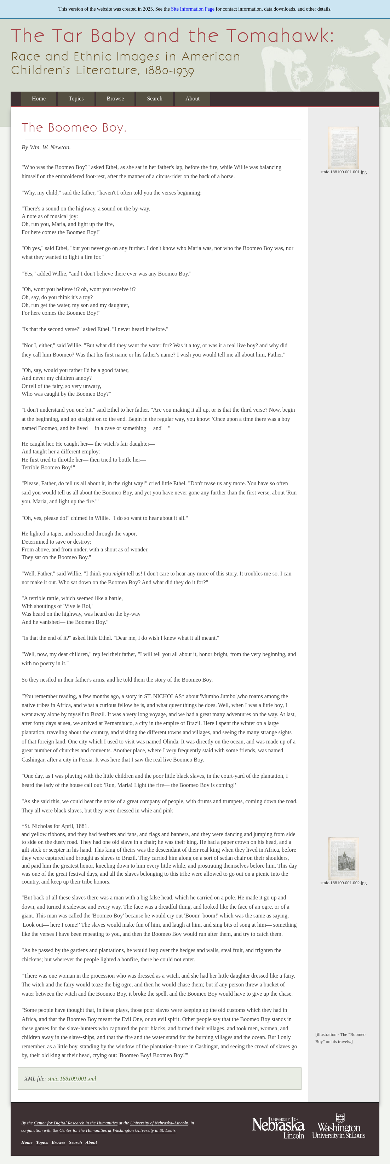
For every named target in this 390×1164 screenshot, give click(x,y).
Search (154, 98)
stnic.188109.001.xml (71, 1079)
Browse (115, 98)
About (192, 98)
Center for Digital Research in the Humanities (76, 1122)
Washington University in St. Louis (144, 1130)
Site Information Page (192, 9)
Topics (76, 98)
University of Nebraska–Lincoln (159, 1122)
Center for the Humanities (83, 1130)
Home (39, 98)
